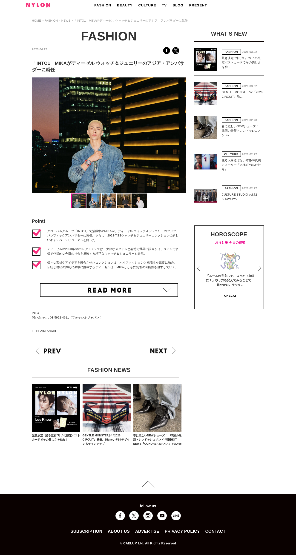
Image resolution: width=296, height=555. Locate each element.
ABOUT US (118, 531)
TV (164, 5)
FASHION (102, 5)
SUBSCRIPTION (86, 531)
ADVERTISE (147, 531)
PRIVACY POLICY (182, 531)
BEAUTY (125, 5)
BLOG (177, 5)
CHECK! (230, 295)
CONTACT (215, 531)
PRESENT (198, 5)
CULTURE (147, 5)
